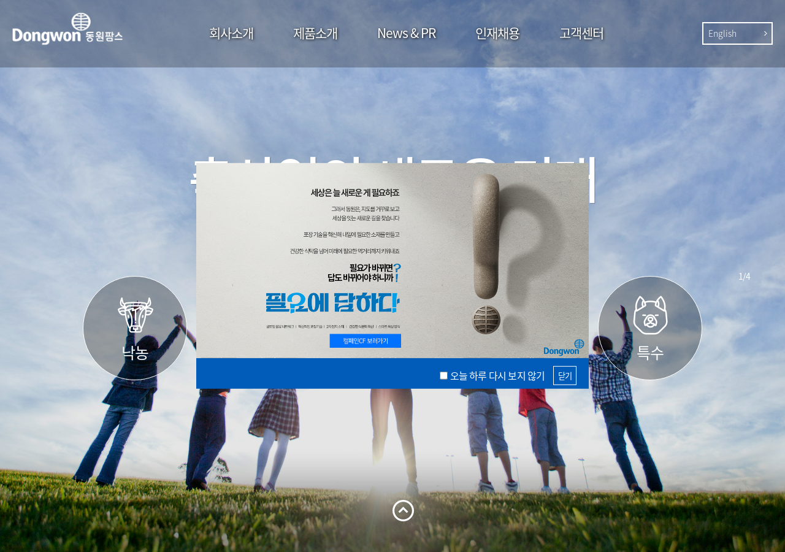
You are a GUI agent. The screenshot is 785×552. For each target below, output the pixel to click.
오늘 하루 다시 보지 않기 (497, 375)
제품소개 (315, 32)
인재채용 (497, 32)
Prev (744, 253)
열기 (403, 510)
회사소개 (231, 32)
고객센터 (581, 32)
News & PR (406, 32)
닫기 (565, 375)
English (722, 33)
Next (744, 298)
